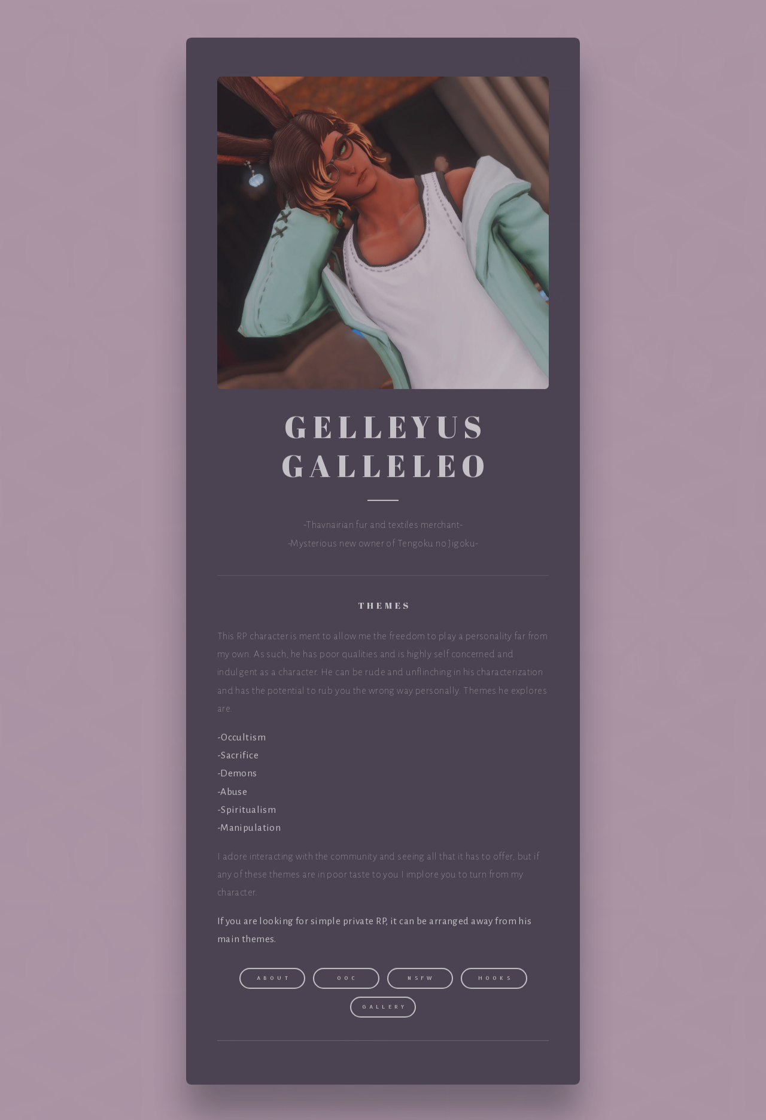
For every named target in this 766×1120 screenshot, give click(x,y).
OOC (347, 979)
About (274, 979)
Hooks (495, 979)
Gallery (384, 1008)
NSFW (421, 979)
